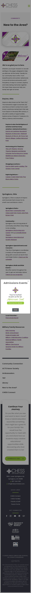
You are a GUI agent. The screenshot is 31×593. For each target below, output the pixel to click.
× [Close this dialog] (28, 281)
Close (15, 310)
